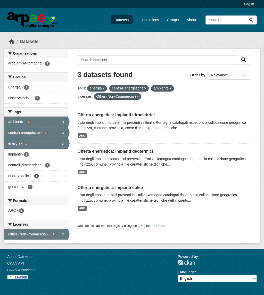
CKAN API (15, 263)
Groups (173, 20)
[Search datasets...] (231, 19)
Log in (249, 4)
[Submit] (251, 19)
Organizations (148, 20)
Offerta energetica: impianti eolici (110, 187)
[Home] (11, 41)
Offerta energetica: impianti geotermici (115, 151)
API (140, 226)
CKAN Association (22, 270)
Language (186, 272)
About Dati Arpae (21, 257)
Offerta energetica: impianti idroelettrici (116, 115)
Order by (197, 75)
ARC (82, 135)
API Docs (156, 226)
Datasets (121, 20)
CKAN (186, 262)
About (191, 20)
